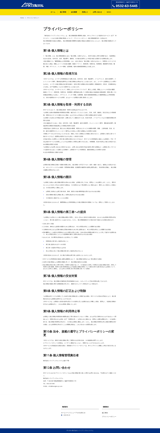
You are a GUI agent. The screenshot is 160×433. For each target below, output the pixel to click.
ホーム (53, 12)
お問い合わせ (97, 12)
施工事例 (63, 12)
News (109, 12)
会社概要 (74, 12)
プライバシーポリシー (109, 416)
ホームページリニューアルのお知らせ (73, 413)
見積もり (85, 12)
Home (22, 18)
